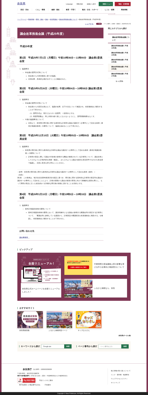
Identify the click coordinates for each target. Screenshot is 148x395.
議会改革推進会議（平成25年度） (119, 68)
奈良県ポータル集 (125, 335)
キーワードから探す (30, 346)
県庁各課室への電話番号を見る (29, 385)
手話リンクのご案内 (46, 380)
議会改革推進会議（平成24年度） (119, 61)
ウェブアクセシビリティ (119, 378)
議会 (46, 19)
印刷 (99, 23)
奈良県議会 (53, 19)
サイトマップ (115, 382)
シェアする (89, 24)
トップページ (21, 19)
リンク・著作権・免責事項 (120, 375)
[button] (68, 4)
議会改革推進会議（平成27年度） (119, 75)
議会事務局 (24, 237)
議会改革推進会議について (68, 19)
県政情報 (31, 19)
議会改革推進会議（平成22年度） (119, 47)
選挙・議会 (39, 19)
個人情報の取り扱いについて (121, 371)
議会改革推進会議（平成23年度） (119, 54)
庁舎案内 (48, 385)
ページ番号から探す (87, 346)
